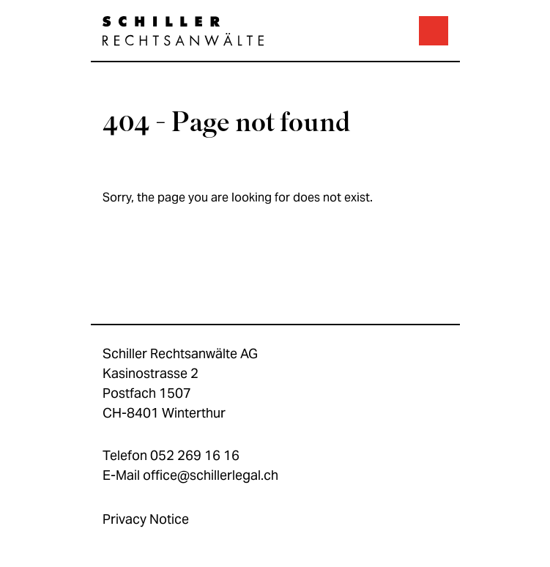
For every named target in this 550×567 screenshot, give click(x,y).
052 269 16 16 (194, 455)
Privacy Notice (146, 519)
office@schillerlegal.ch (210, 475)
